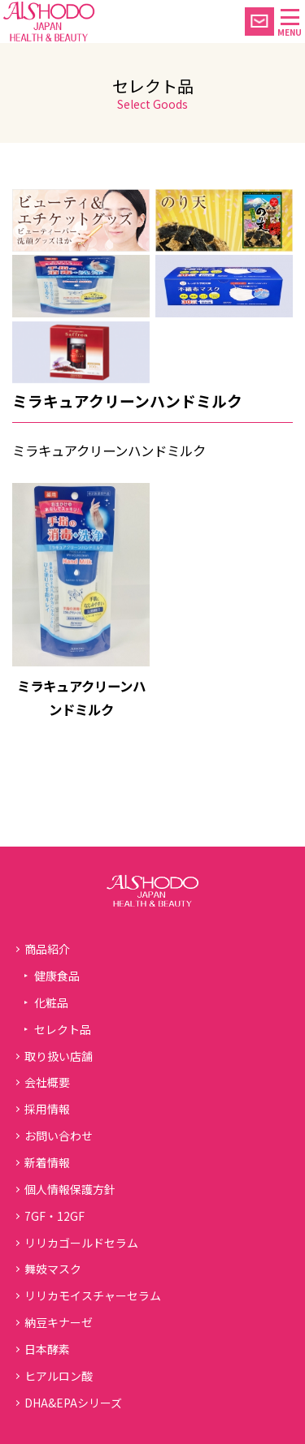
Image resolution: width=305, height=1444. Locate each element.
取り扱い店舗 (58, 1056)
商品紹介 (47, 949)
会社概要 (47, 1082)
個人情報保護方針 (69, 1189)
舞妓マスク (52, 1269)
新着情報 (47, 1162)
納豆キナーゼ (58, 1322)
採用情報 (47, 1109)
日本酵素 (47, 1349)
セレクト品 (62, 1029)
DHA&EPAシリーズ (73, 1402)
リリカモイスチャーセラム (92, 1295)
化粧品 (51, 1002)
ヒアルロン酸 (58, 1376)
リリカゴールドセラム (81, 1243)
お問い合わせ (58, 1135)
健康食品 (57, 976)
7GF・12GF (54, 1216)
